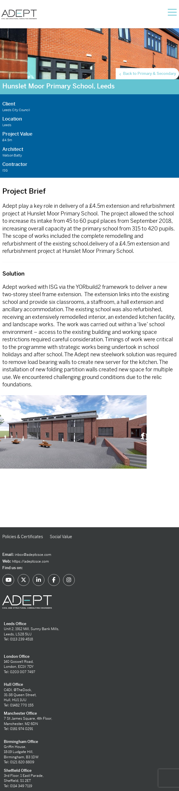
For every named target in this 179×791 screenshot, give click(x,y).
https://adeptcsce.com (30, 561)
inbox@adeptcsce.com (33, 554)
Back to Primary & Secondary (147, 73)
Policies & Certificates (22, 536)
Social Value (61, 536)
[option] (89, 461)
